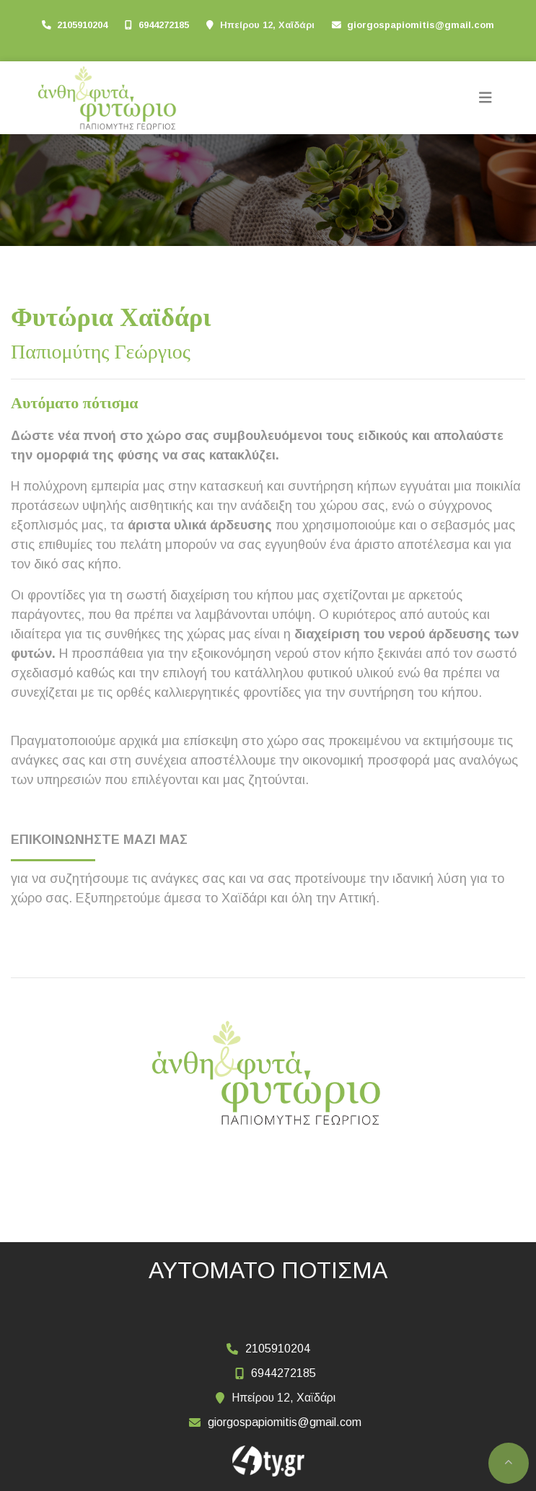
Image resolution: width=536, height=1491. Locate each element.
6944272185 (164, 24)
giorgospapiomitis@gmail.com (420, 24)
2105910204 (82, 24)
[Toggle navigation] (485, 97)
